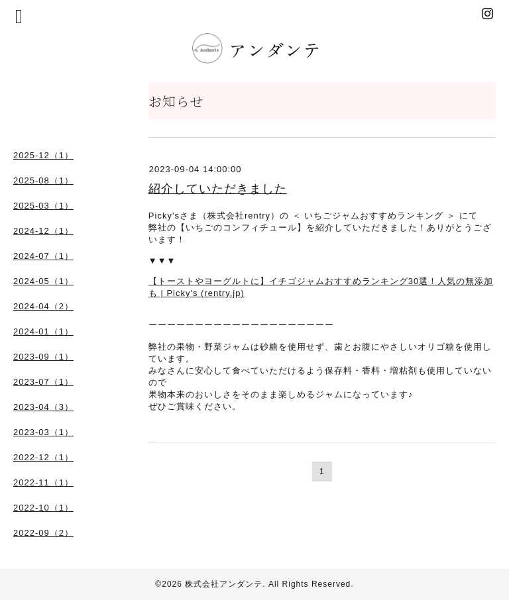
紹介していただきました (217, 188)
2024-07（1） (43, 256)
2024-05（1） (43, 281)
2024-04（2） (43, 306)
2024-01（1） (43, 331)
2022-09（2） (43, 533)
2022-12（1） (43, 457)
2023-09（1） (43, 357)
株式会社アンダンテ (223, 584)
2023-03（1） (43, 432)
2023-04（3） (43, 407)
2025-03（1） (43, 206)
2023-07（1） (43, 382)
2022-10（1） (43, 508)
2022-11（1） (43, 482)
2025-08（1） (43, 180)
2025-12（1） (43, 155)
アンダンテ (259, 49)
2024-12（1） (43, 231)
